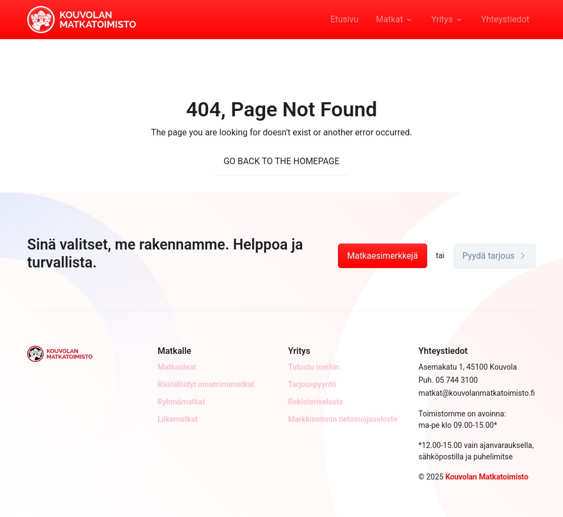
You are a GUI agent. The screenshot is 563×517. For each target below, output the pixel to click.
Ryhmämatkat (181, 401)
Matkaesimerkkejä (382, 256)
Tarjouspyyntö (312, 384)
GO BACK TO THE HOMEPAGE (281, 161)
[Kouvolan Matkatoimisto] (81, 18)
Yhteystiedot (505, 19)
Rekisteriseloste (315, 401)
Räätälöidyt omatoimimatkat (206, 384)
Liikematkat (178, 419)
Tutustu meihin (313, 367)
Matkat (389, 19)
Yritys (442, 19)
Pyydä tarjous (494, 256)
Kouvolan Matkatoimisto (486, 476)
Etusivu (344, 19)
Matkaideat (177, 367)
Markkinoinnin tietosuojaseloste (342, 419)
